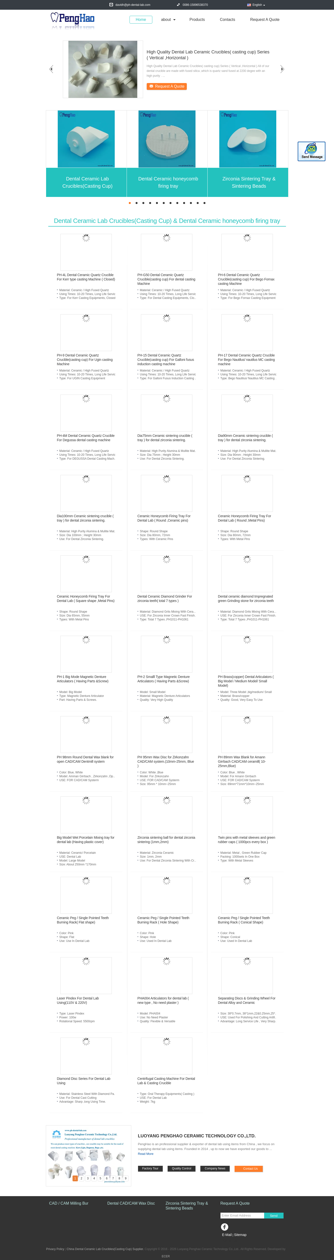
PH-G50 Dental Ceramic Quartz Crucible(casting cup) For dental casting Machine (167, 279)
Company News (215, 1168)
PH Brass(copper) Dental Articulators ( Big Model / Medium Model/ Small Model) (246, 681)
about (166, 19)
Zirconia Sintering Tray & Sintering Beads (249, 182)
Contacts (227, 19)
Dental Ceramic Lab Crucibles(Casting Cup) (87, 182)
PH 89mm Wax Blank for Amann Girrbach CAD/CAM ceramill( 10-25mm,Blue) (242, 761)
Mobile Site (229, 1241)
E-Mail (227, 1235)
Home (141, 19)
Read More (146, 1154)
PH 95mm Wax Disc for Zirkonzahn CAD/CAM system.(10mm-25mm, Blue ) (166, 761)
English (259, 5)
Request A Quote (265, 19)
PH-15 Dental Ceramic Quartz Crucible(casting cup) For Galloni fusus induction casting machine (166, 359)
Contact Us (250, 1168)
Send (273, 1216)
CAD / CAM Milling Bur (69, 1203)
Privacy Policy (55, 1249)
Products (197, 19)
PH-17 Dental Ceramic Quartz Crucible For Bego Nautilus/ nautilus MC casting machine (246, 359)
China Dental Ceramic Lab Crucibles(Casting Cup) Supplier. (106, 1249)
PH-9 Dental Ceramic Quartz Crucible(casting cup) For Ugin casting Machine (85, 359)
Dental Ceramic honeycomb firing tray (168, 182)
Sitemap (240, 1235)
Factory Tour (150, 1168)
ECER (166, 1256)
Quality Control (181, 1168)
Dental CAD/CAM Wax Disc (131, 1203)
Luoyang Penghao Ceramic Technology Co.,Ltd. (197, 1135)
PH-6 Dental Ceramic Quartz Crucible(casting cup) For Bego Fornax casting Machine (246, 279)
